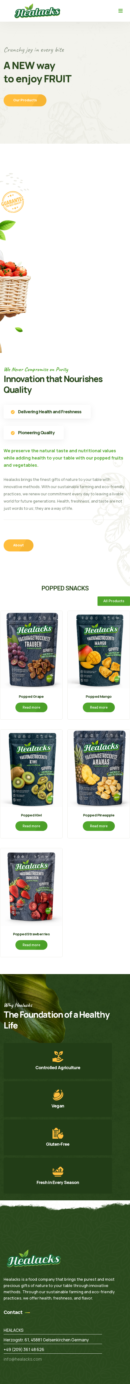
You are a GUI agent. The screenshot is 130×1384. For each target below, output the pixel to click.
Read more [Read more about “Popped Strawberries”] (31, 945)
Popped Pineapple (98, 815)
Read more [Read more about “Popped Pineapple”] (99, 826)
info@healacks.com (23, 1359)
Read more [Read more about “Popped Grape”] (31, 707)
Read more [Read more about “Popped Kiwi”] (31, 826)
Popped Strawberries (31, 934)
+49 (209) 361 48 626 (24, 1349)
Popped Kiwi (31, 815)
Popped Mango (99, 696)
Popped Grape (31, 696)
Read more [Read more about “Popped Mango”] (99, 707)
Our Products (25, 100)
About (18, 545)
